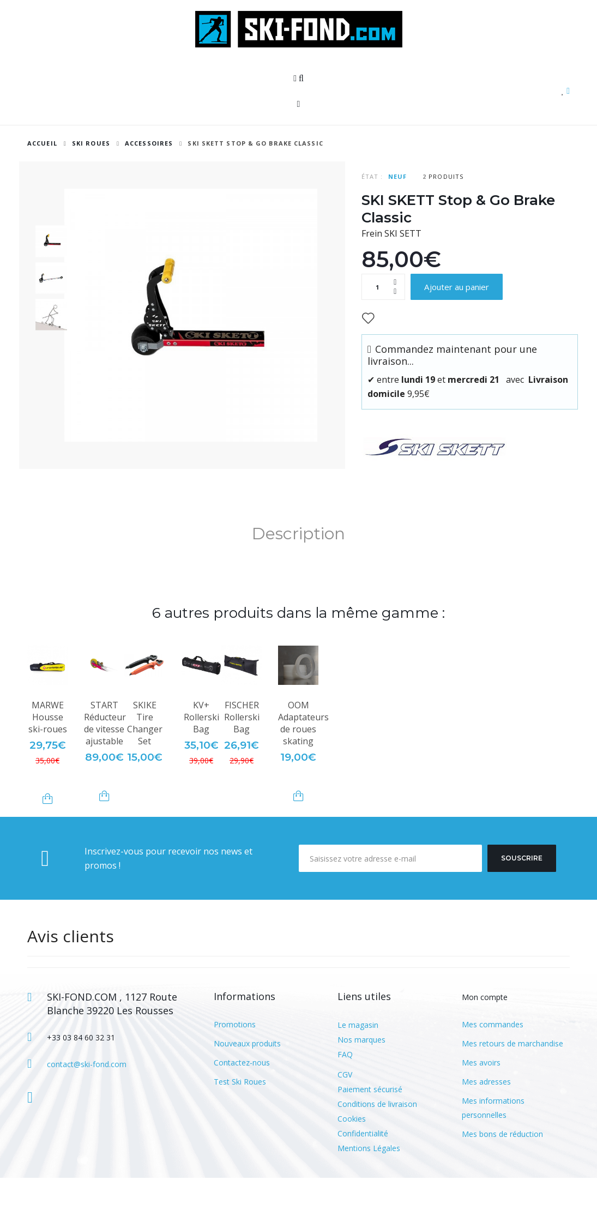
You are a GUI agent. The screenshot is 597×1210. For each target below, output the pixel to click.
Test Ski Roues (240, 1114)
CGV (344, 1106)
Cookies (351, 1151)
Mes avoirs (481, 1094)
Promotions (235, 1056)
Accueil (42, 143)
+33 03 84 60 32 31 (81, 1070)
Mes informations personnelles (493, 1140)
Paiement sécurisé (369, 1121)
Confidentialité (362, 1165)
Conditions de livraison (377, 1136)
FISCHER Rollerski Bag (242, 750)
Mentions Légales (368, 1180)
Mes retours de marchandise (512, 1075)
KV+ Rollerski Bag (201, 750)
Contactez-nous (242, 1094)
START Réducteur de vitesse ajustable (105, 756)
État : (372, 176)
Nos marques (361, 1072)
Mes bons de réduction (502, 1166)
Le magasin (357, 1057)
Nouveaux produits (247, 1075)
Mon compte (485, 1030)
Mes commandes (492, 1056)
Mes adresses (486, 1114)
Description (298, 566)
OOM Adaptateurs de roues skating (303, 756)
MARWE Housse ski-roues (47, 750)
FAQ (345, 1086)
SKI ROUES (91, 143)
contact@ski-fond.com (86, 1096)
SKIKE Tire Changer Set (144, 756)
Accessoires (149, 143)
